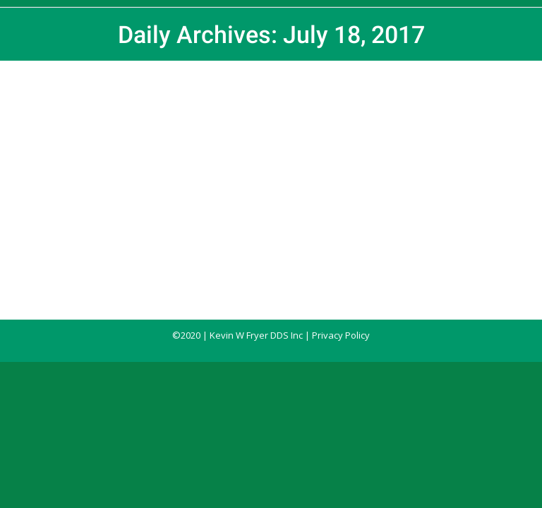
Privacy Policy (341, 335)
